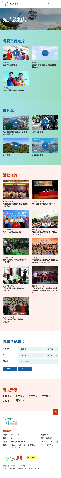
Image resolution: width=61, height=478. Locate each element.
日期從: (6, 348)
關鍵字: (6, 361)
